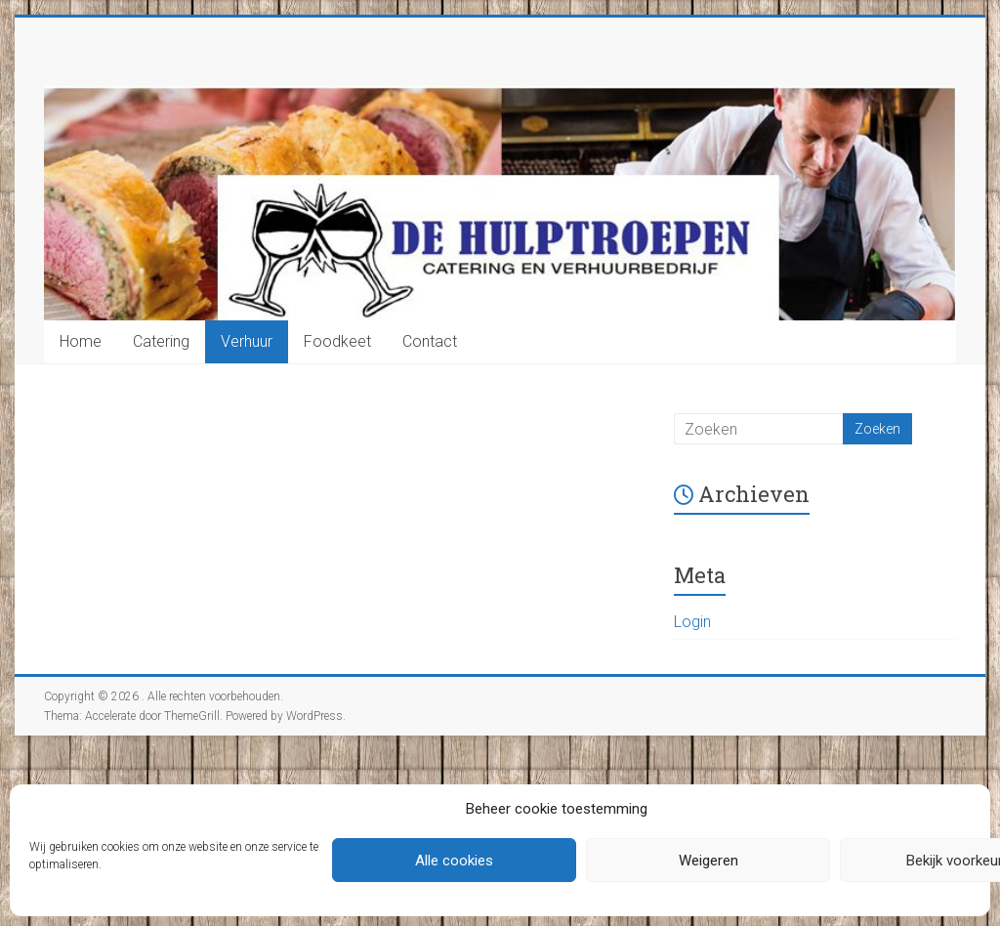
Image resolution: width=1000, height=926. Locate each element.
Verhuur (246, 341)
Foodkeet (337, 341)
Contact (429, 341)
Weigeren (708, 860)
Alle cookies (454, 860)
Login (692, 621)
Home (81, 341)
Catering (161, 341)
